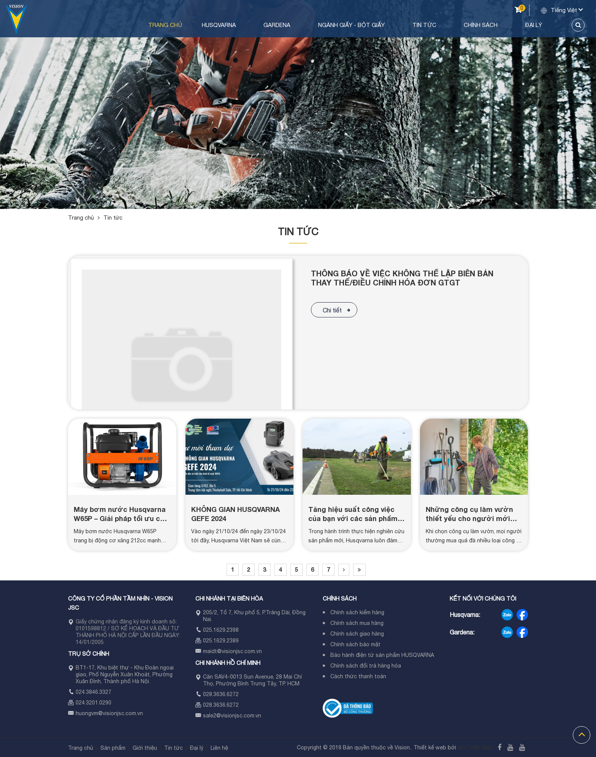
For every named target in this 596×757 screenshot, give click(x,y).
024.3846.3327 (93, 692)
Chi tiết (332, 310)
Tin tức (454, 25)
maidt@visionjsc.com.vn (232, 651)
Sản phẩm (112, 748)
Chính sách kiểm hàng (357, 612)
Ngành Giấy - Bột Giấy (392, 25)
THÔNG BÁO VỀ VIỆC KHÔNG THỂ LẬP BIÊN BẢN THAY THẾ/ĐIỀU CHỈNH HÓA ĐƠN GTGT (402, 278)
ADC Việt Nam (475, 747)
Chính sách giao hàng (357, 634)
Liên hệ (219, 748)
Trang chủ (230, 25)
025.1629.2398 (221, 630)
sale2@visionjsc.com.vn (232, 715)
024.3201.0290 (93, 703)
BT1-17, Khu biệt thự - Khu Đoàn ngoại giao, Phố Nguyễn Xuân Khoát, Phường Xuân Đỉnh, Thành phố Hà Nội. (125, 674)
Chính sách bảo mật (355, 644)
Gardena (328, 25)
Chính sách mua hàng (357, 623)
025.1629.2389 (221, 640)
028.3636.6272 (221, 694)
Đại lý (541, 25)
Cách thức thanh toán (358, 676)
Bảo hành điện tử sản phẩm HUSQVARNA (382, 655)
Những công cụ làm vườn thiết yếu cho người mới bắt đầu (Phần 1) (469, 518)
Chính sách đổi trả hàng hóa (365, 666)
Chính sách (500, 25)
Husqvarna (281, 25)
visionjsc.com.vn (123, 713)
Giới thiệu (145, 748)
